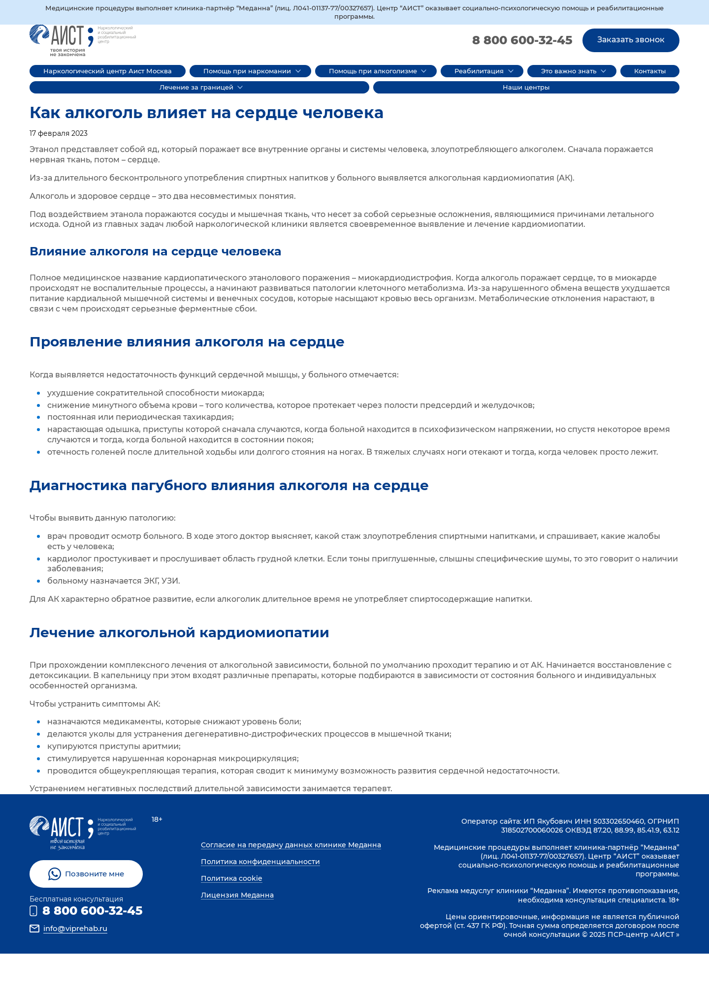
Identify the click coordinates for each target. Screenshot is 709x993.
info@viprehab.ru (75, 928)
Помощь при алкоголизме (373, 71)
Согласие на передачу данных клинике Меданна (291, 844)
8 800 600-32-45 (522, 40)
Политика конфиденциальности (260, 861)
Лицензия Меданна (237, 895)
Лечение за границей (196, 87)
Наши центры (526, 87)
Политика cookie (231, 878)
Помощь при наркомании (247, 71)
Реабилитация (479, 71)
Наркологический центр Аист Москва (107, 71)
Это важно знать (568, 71)
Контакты (650, 71)
